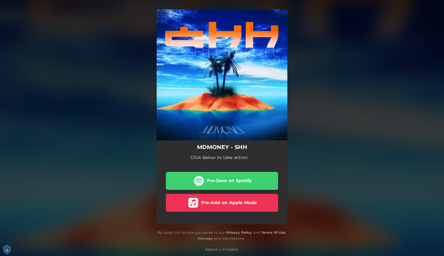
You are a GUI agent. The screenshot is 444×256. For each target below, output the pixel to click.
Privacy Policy (239, 232)
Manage (205, 238)
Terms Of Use (273, 232)
